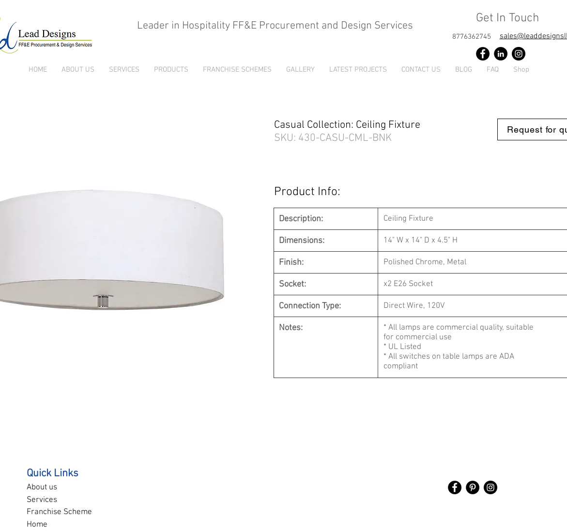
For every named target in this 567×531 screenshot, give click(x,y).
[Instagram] (518, 54)
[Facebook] (483, 54)
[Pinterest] (472, 487)
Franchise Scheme (59, 512)
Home (37, 525)
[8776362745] (471, 36)
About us (42, 487)
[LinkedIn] (500, 54)
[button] (171, 70)
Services (42, 500)
